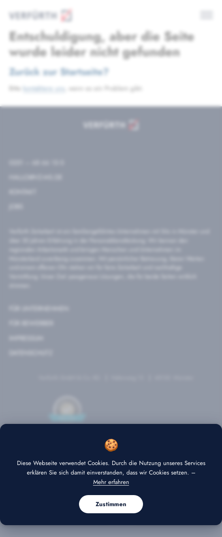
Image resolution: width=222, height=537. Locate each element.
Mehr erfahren (111, 482)
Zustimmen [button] (111, 504)
